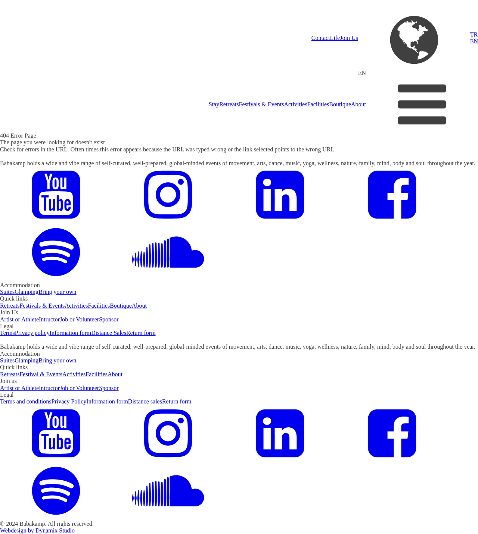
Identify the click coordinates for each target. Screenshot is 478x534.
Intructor (49, 319)
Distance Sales (108, 333)
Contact (320, 38)
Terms (7, 333)
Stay (214, 104)
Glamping (26, 292)
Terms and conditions (26, 401)
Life (335, 38)
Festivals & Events (261, 104)
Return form (141, 333)
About (358, 104)
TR (474, 34)
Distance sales (145, 401)
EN (474, 41)
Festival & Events (40, 374)
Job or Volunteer (79, 319)
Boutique (340, 104)
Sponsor (108, 319)
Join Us (349, 38)
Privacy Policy (69, 401)
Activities (295, 104)
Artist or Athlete (19, 319)
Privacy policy (32, 333)
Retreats (229, 104)
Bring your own (57, 292)
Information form (70, 333)
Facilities (318, 104)
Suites (7, 292)
